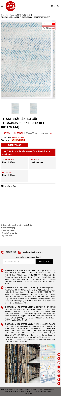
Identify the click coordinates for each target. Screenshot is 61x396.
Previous (2, 59)
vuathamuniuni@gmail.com (33, 252)
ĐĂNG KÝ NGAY (44, 261)
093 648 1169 (11, 252)
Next (54, 59)
